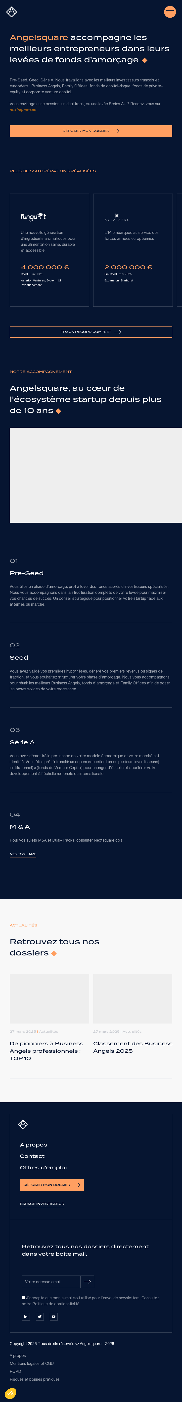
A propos (33, 1144)
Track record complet (91, 332)
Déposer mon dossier (91, 131)
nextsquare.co (23, 110)
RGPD (15, 1371)
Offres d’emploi (43, 1167)
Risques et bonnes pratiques (35, 1379)
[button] (10, 1394)
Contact (32, 1156)
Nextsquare (23, 854)
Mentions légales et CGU (32, 1363)
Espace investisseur (42, 1204)
